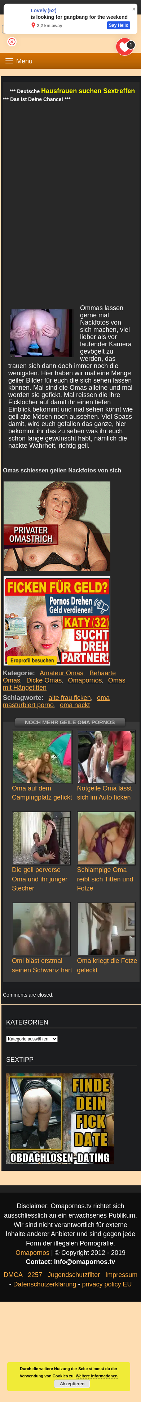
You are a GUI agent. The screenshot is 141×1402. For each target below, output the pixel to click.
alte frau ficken (70, 697)
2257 (35, 1274)
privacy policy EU (107, 1284)
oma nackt (75, 705)
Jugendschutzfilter (74, 1274)
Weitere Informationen (97, 1376)
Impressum (121, 1274)
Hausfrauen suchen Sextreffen (88, 91)
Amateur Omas (62, 673)
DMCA (13, 1274)
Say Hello (118, 25)
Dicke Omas (44, 680)
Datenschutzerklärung (44, 1284)
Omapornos (85, 680)
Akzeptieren (72, 1383)
